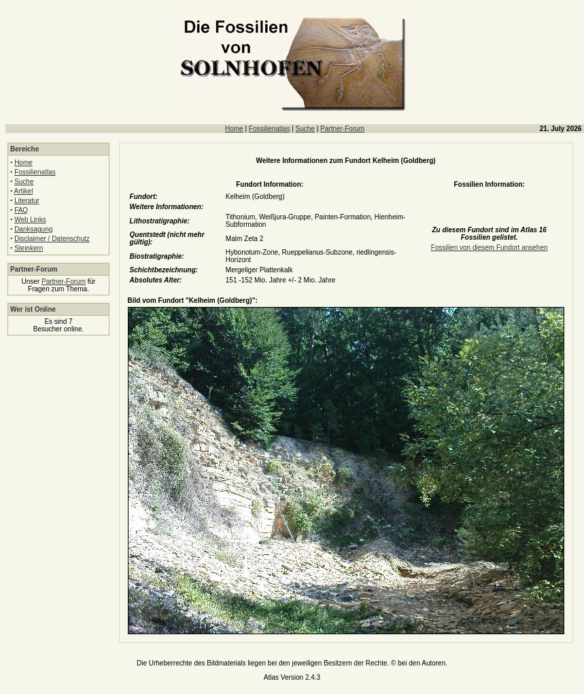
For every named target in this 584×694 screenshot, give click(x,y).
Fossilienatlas (269, 128)
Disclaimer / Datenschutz (52, 238)
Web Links (30, 219)
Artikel (23, 191)
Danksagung (33, 229)
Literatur (26, 200)
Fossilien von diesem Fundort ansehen (489, 247)
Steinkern (28, 248)
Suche (305, 128)
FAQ (21, 210)
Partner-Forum (342, 128)
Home (234, 128)
